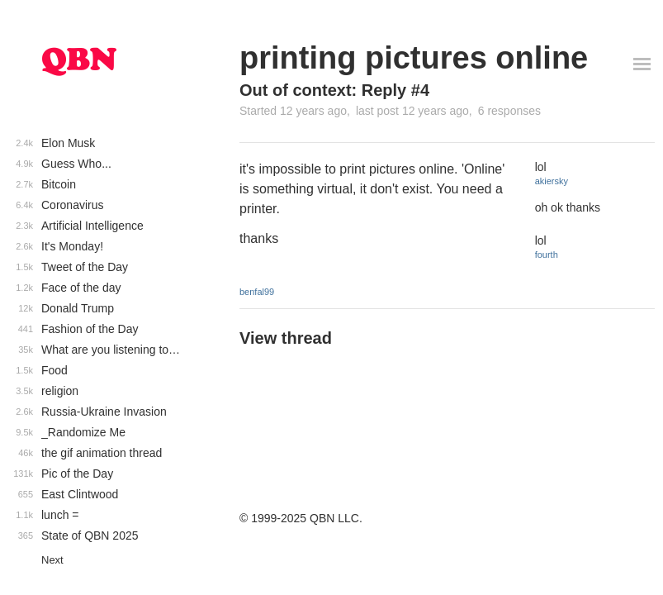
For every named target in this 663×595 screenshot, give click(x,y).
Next (52, 560)
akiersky (551, 181)
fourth (546, 254)
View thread (285, 338)
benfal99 (256, 292)
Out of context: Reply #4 (334, 90)
